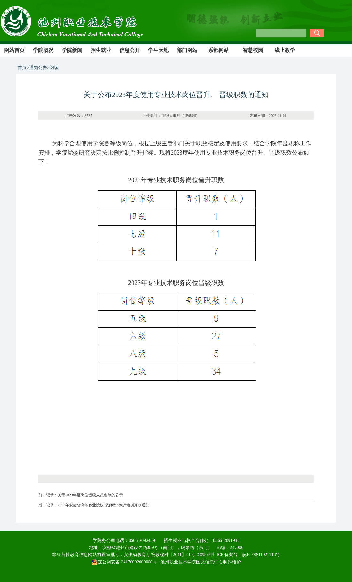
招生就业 (101, 50)
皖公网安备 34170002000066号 (124, 562)
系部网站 (218, 50)
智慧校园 (253, 50)
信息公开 (129, 50)
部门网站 (187, 50)
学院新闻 (72, 50)
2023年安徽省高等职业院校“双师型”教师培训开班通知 (103, 505)
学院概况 (43, 50)
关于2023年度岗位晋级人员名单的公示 (90, 495)
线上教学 (285, 50)
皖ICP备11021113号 (261, 554)
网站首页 (14, 50)
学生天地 (158, 50)
